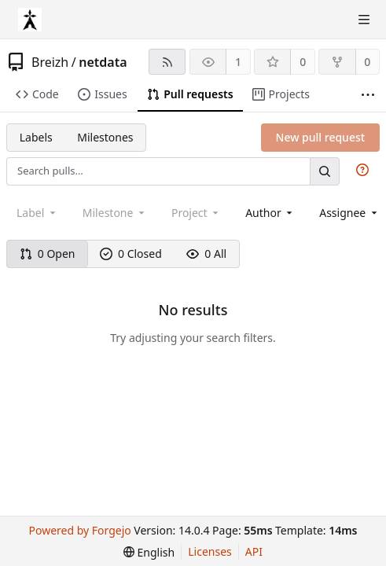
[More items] (368, 95)
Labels (36, 137)
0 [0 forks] (367, 61)
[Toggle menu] (364, 20)
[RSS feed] (167, 62)
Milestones (105, 137)
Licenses (210, 551)
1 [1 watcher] (238, 61)
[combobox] (270, 213)
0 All (206, 253)
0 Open (47, 253)
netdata (103, 62)
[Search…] (325, 171)
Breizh (49, 62)
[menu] (149, 552)
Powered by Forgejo (80, 530)
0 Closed (131, 253)
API (254, 551)
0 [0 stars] (303, 61)
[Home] (30, 20)
